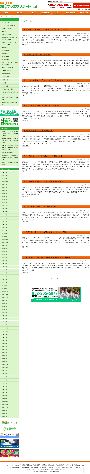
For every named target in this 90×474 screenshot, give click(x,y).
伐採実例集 (5, 47)
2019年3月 (4, 355)
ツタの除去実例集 (6, 70)
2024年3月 (4, 233)
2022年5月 (4, 270)
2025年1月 (4, 202)
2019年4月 (4, 352)
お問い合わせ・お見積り (8, 89)
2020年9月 (4, 300)
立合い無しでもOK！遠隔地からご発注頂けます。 (44, 156)
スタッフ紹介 (5, 86)
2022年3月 (4, 276)
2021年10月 (5, 291)
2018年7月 (4, 380)
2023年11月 (5, 242)
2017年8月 (4, 413)
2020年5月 (4, 312)
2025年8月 (4, 187)
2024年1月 (4, 236)
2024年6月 (4, 224)
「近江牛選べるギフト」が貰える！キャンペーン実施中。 (47, 232)
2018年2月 (4, 395)
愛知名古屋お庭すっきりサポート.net (43, 471)
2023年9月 (4, 245)
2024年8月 (4, 218)
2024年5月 (4, 227)
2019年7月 (4, 343)
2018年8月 (4, 377)
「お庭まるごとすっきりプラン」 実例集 (9, 43)
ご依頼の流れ (5, 80)
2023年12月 (5, 239)
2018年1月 (4, 398)
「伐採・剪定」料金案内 (8, 25)
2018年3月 (4, 392)
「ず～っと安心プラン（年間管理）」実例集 (10, 63)
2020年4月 (4, 316)
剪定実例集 (5, 53)
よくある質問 (5, 77)
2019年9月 (4, 337)
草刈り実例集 (5, 59)
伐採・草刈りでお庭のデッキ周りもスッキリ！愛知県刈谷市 (48, 257)
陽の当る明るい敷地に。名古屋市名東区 (40, 207)
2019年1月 (4, 361)
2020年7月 (4, 306)
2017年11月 (5, 404)
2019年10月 (5, 334)
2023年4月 (4, 260)
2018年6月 (4, 383)
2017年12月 (5, 401)
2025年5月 (4, 190)
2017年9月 (4, 410)
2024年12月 (5, 205)
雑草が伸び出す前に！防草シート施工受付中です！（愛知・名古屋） (10, 140)
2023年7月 (4, 251)
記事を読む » (26, 44)
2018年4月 (4, 389)
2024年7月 (4, 221)
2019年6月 (4, 346)
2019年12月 (5, 328)
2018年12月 (5, 364)
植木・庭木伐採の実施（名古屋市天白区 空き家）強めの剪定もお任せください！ (10, 147)
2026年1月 (4, 178)
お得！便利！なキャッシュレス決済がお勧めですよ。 (45, 181)
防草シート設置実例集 (8, 67)
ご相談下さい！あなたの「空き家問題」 (10, 163)
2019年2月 (4, 358)
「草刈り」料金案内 (7, 28)
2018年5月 (4, 386)
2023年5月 (4, 257)
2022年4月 (4, 273)
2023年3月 (4, 264)
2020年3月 (4, 319)
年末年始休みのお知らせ (8, 152)
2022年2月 (4, 279)
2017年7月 (4, 416)
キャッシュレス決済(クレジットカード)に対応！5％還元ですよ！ (50, 29)
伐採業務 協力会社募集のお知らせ (10, 103)
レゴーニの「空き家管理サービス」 (10, 93)
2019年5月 (4, 349)
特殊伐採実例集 (6, 73)
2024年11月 (5, 208)
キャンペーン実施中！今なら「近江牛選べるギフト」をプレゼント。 (52, 80)
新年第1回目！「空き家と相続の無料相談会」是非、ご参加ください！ (10, 157)
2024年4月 (4, 230)
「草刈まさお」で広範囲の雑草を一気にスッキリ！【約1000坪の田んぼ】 (10, 133)
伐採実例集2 (7, 50)
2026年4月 (4, 172)
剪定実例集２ (7, 56)
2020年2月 (4, 322)
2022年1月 (4, 282)
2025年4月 (4, 193)
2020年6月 (4, 309)
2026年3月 (4, 175)
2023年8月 (4, 248)
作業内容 (4, 31)
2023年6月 (4, 254)
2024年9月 (4, 215)
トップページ (5, 22)
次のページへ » (55, 278)
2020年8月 (4, 303)
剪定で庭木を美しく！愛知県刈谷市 (38, 131)
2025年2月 (4, 199)
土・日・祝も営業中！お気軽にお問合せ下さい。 (43, 105)
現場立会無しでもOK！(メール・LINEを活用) (9, 38)
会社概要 (4, 83)
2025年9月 (4, 184)
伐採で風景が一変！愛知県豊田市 (37, 55)
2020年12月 (5, 294)
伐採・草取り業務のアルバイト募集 (10, 98)
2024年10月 (5, 212)
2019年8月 (4, 340)
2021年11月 (5, 288)
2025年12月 (5, 181)
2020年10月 (5, 297)
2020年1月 (4, 325)
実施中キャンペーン (7, 34)
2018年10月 (5, 370)
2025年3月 (4, 196)
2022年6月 (4, 267)
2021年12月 (5, 285)
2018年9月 (4, 374)
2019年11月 (5, 331)
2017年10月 (5, 407)
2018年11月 (5, 367)
